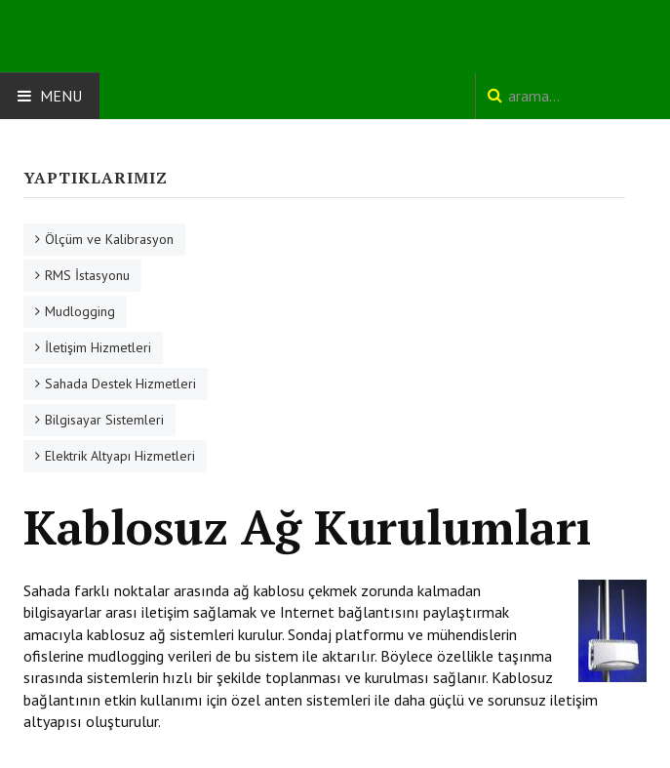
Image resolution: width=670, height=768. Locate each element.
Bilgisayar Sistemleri (104, 419)
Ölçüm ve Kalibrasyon (109, 239)
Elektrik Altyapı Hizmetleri (120, 456)
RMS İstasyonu (87, 275)
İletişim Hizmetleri (98, 347)
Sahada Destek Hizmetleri (120, 383)
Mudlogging (80, 311)
